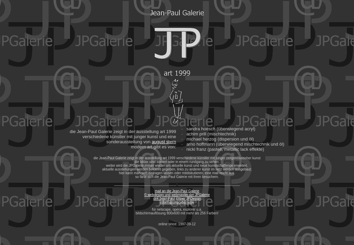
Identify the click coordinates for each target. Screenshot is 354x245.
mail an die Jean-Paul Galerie (177, 191)
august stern (164, 141)
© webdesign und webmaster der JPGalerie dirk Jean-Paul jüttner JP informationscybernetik (177, 198)
